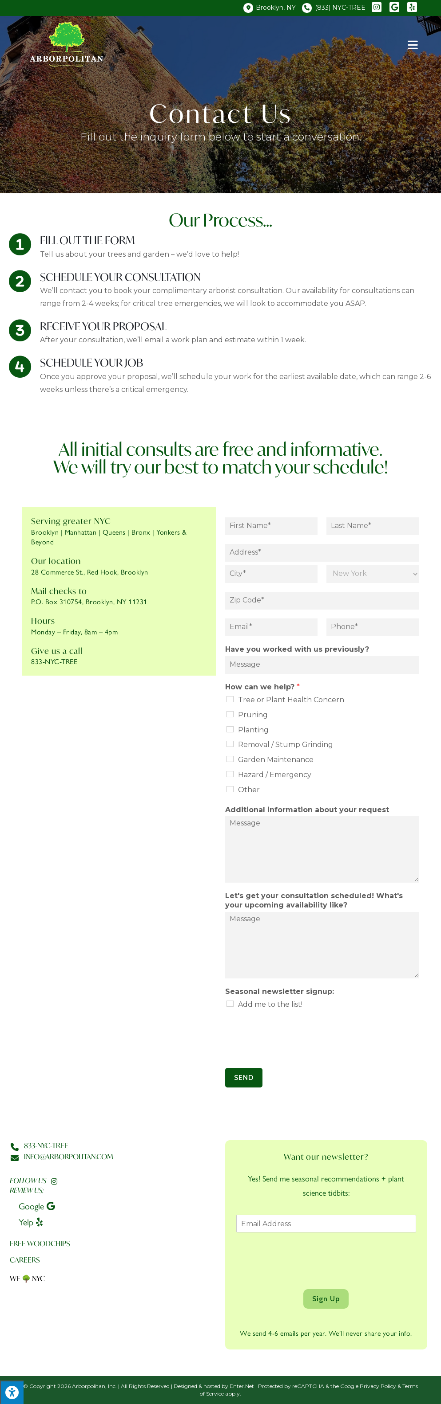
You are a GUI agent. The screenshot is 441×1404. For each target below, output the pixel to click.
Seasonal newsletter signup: (279, 991)
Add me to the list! (270, 1004)
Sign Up (326, 1298)
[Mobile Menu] (413, 44)
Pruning (253, 715)
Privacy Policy (378, 1386)
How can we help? (262, 687)
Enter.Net (242, 1386)
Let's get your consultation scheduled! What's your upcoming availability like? (314, 900)
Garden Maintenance (276, 759)
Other (249, 790)
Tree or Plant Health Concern (291, 700)
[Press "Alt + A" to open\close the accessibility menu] (12, 1392)
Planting (253, 730)
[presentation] (292, 1053)
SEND (244, 1077)
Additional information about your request (307, 810)
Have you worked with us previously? (297, 649)
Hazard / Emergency (274, 774)
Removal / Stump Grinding (285, 744)
